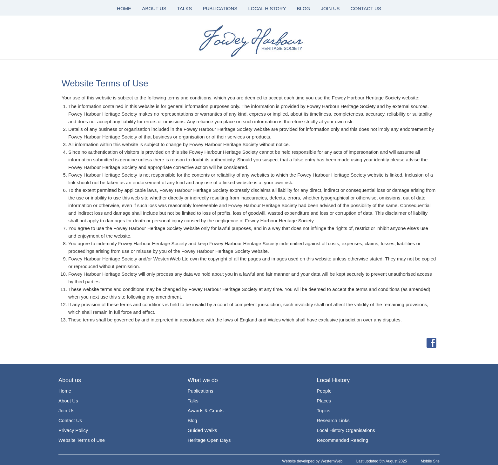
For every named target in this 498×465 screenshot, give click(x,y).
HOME (124, 8)
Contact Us (70, 420)
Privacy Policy (73, 430)
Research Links (333, 420)
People (324, 391)
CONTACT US (366, 8)
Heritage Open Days (209, 440)
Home (64, 391)
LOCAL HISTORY (267, 8)
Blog (192, 420)
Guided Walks (202, 430)
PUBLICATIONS (220, 8)
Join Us (66, 410)
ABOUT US (154, 8)
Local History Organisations (346, 430)
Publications (200, 391)
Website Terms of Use (81, 440)
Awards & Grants (206, 410)
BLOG (303, 8)
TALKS (184, 8)
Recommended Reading (342, 440)
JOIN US (330, 8)
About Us (68, 400)
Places (324, 400)
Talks (193, 400)
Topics (323, 410)
